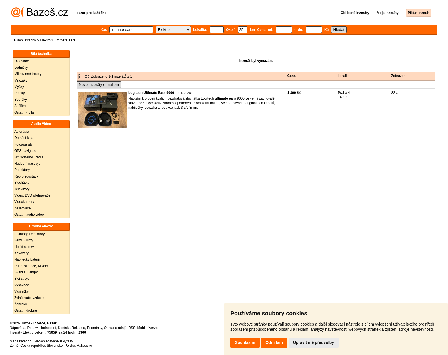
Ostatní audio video (29, 215)
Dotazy (32, 328)
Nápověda (17, 328)
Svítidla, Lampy (26, 272)
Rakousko (84, 346)
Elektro (45, 40)
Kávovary (21, 253)
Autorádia (21, 132)
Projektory (22, 170)
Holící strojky (24, 247)
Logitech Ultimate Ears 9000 (151, 93)
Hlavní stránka (25, 40)
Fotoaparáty (23, 144)
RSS (131, 328)
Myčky (19, 87)
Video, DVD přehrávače (32, 195)
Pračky (19, 93)
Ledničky (21, 68)
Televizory (21, 189)
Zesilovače (22, 208)
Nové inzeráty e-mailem (99, 84)
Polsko (70, 346)
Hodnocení (48, 328)
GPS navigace (25, 151)
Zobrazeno (399, 76)
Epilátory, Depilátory (29, 234)
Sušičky (20, 106)
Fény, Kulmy (23, 240)
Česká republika (32, 346)
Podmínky (94, 328)
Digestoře (21, 61)
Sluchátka (21, 183)
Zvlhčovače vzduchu (29, 298)
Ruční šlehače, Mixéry (31, 266)
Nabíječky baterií (27, 259)
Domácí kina (23, 138)
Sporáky (20, 100)
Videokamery (24, 202)
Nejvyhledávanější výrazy (53, 341)
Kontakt (64, 328)
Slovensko (55, 346)
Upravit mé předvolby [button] (313, 342)
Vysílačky (21, 291)
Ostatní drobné (25, 310)
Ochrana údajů (115, 328)
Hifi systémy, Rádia (28, 157)
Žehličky (20, 304)
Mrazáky (20, 80)
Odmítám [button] (274, 342)
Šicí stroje (21, 279)
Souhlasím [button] (245, 342)
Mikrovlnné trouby (27, 74)
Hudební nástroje (27, 164)
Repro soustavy (26, 176)
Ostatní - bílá (24, 112)
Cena (291, 76)
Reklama (78, 328)
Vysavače (21, 285)
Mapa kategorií (21, 341)
